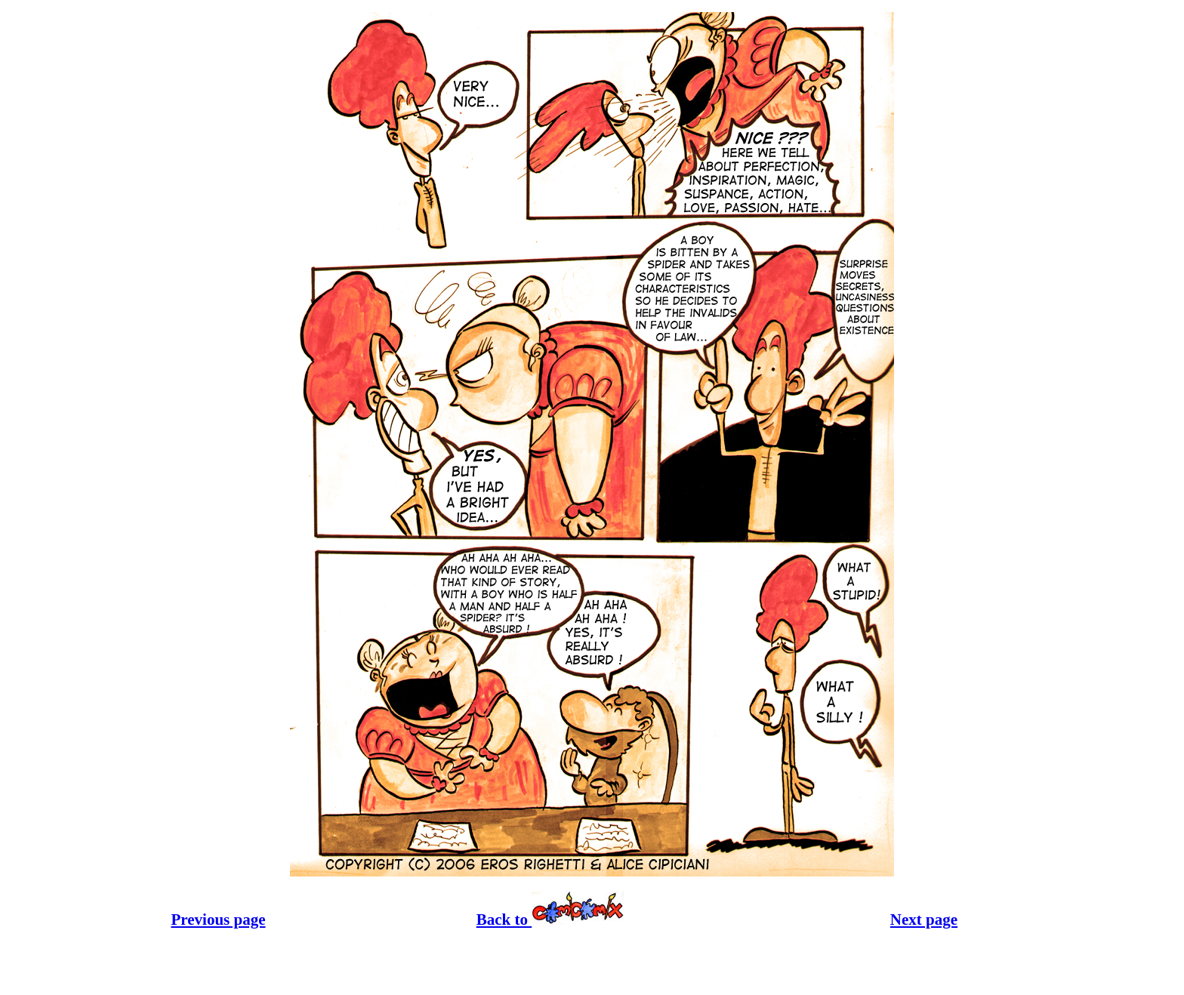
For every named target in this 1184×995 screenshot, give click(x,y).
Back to (550, 919)
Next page (923, 919)
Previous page (218, 919)
